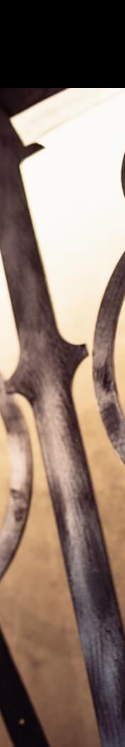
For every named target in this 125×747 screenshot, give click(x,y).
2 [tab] (62, 716)
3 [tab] (66, 716)
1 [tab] (59, 716)
